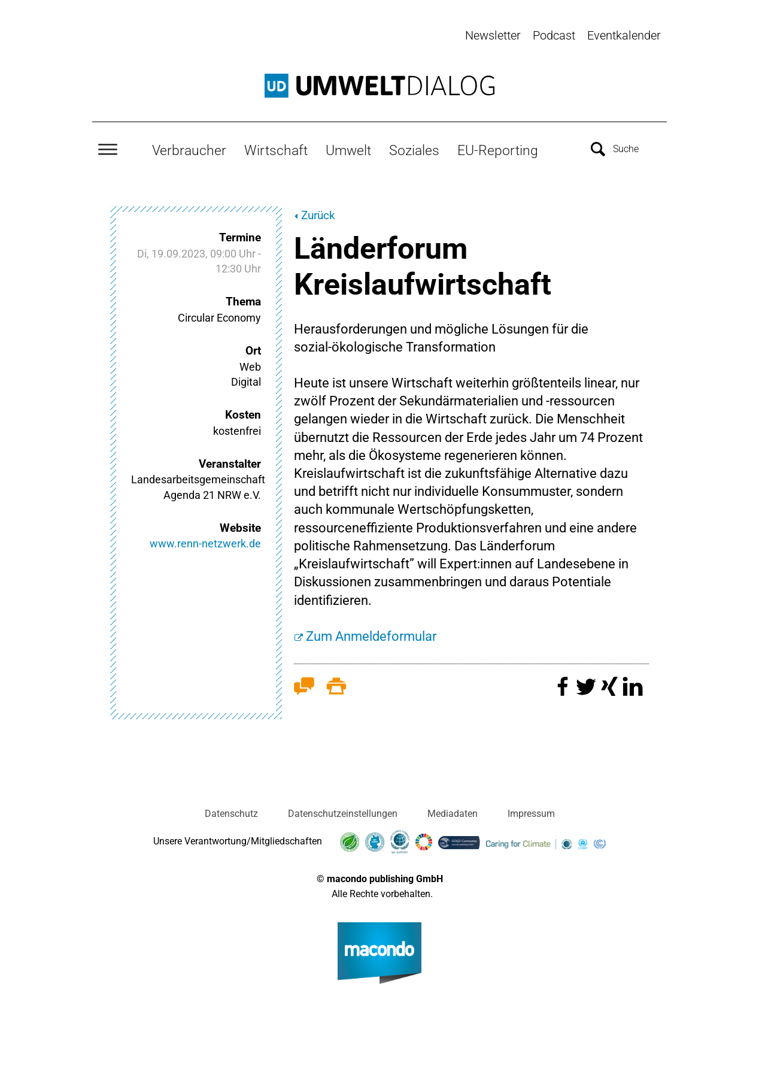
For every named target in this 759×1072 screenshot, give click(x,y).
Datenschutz (231, 813)
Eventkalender (624, 35)
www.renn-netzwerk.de (205, 543)
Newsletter (493, 35)
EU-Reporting (497, 150)
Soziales (414, 150)
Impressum (531, 813)
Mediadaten (452, 813)
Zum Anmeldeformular (371, 636)
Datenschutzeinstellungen (342, 813)
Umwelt (348, 150)
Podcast (554, 35)
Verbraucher (189, 150)
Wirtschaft (276, 150)
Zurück (318, 215)
